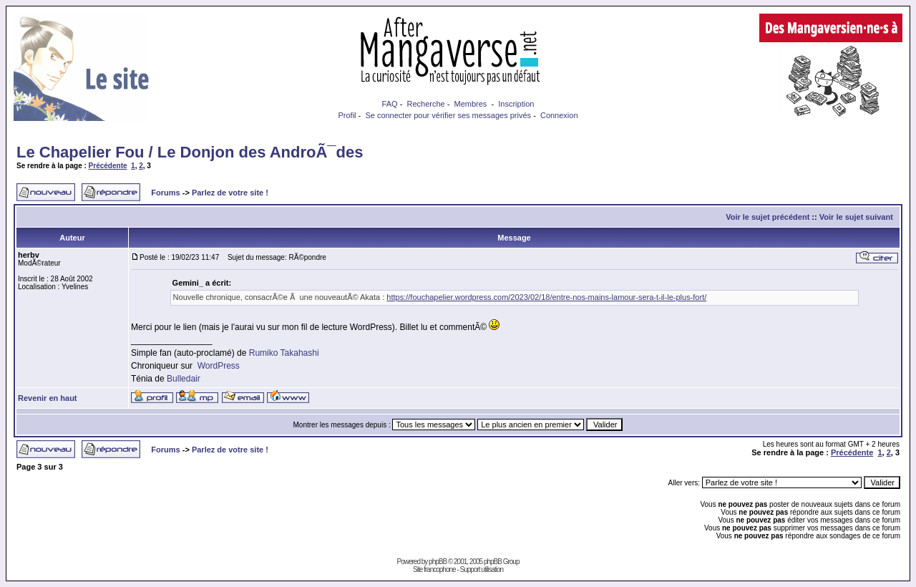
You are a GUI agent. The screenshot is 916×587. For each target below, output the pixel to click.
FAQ (390, 104)
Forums (165, 192)
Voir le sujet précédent (767, 217)
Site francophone (434, 569)
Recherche (425, 104)
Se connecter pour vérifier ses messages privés (448, 115)
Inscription (516, 104)
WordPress (219, 366)
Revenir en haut (47, 398)
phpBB (438, 562)
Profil (347, 115)
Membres (470, 104)
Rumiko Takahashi (284, 353)
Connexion (559, 115)
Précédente (108, 166)
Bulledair (183, 379)
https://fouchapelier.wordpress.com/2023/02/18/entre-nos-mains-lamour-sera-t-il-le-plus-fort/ (546, 297)
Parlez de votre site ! (230, 192)
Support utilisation (482, 569)
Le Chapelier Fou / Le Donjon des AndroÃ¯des (189, 152)
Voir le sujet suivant (856, 217)
